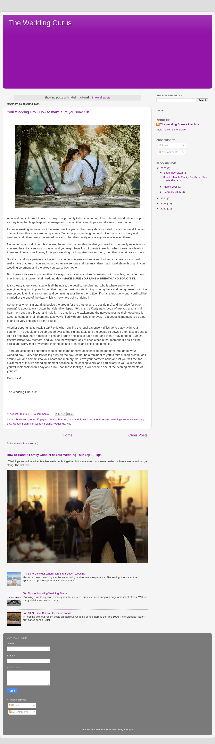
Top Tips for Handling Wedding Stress (45, 593)
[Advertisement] (107, 56)
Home (67, 435)
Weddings (59, 423)
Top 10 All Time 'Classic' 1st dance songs (47, 613)
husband (74, 419)
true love (104, 419)
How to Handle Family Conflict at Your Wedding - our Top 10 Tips (54, 455)
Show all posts (101, 97)
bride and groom (25, 419)
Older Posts (138, 435)
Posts (164, 145)
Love (83, 419)
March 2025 (171, 186)
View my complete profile (171, 129)
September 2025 (174, 172)
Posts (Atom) (30, 443)
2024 (164, 198)
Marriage (92, 419)
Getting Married (58, 419)
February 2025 (173, 192)
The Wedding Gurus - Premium (179, 124)
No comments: (41, 413)
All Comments (168, 152)
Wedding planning (23, 423)
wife (69, 423)
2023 (164, 203)
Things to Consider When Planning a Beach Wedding (54, 573)
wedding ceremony (122, 419)
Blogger (128, 729)
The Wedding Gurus (40, 23)
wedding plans (43, 423)
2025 (164, 168)
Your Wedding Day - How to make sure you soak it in (48, 112)
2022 (164, 208)
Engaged (42, 419)
